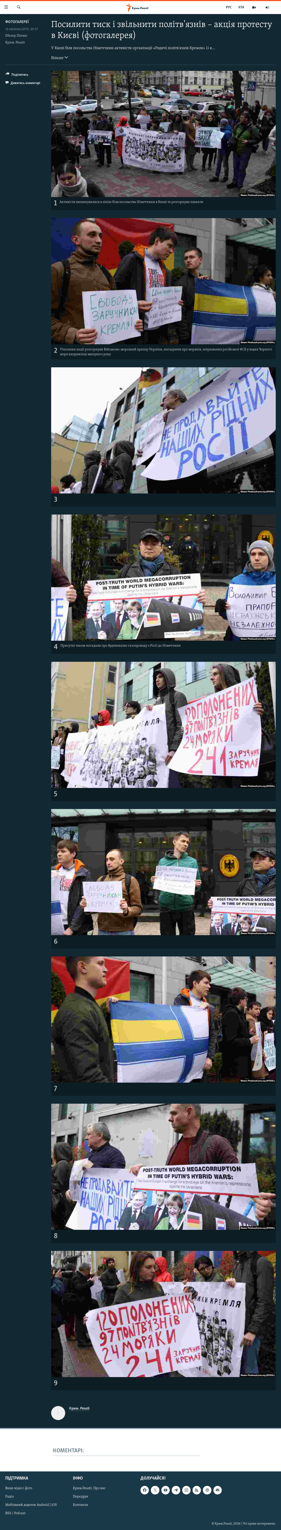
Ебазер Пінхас (16, 36)
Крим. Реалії (15, 42)
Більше (59, 57)
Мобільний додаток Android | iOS (31, 1505)
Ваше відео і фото (18, 1488)
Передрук (80, 1497)
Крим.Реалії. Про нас (89, 1488)
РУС (229, 7)
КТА (241, 7)
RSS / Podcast (15, 1513)
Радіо (9, 1497)
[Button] (16, 75)
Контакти (80, 1505)
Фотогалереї (17, 22)
